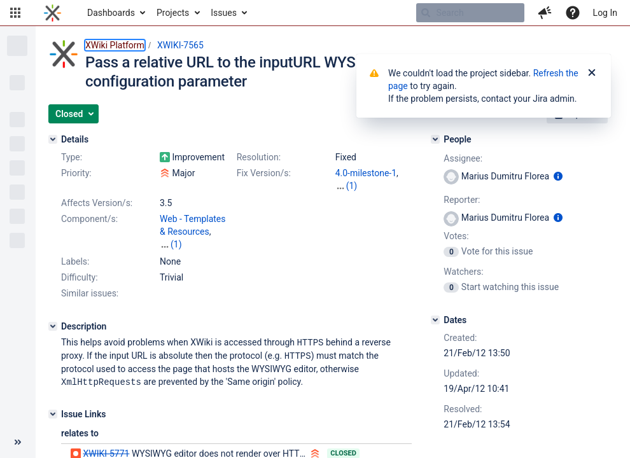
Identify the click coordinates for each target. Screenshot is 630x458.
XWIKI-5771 (106, 452)
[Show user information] (558, 176)
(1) (352, 186)
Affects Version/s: (96, 203)
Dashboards (111, 13)
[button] (15, 12)
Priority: (76, 173)
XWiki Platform (114, 45)
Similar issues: (89, 293)
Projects (173, 13)
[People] (435, 139)
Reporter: (462, 200)
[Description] (52, 326)
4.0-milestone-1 (365, 173)
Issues (224, 13)
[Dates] (435, 320)
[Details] (52, 139)
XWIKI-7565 (180, 45)
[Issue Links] (52, 412)
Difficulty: (79, 277)
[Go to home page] (52, 12)
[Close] (591, 73)
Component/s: (89, 219)
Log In (605, 13)
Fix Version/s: (264, 173)
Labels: (75, 261)
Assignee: (463, 158)
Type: (71, 157)
